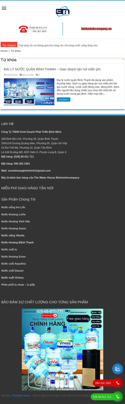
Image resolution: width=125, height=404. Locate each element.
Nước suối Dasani (12, 270)
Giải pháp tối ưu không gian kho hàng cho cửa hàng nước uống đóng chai (58, 45)
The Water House (21, 395)
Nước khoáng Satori (13, 228)
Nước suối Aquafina (13, 263)
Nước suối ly (9, 249)
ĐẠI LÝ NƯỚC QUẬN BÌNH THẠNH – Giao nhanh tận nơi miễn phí (52, 69)
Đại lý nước (28, 75)
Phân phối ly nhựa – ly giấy (18, 284)
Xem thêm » (63, 99)
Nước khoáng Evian (13, 256)
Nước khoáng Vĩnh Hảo (15, 221)
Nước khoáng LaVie (13, 214)
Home (4, 51)
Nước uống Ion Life (13, 207)
